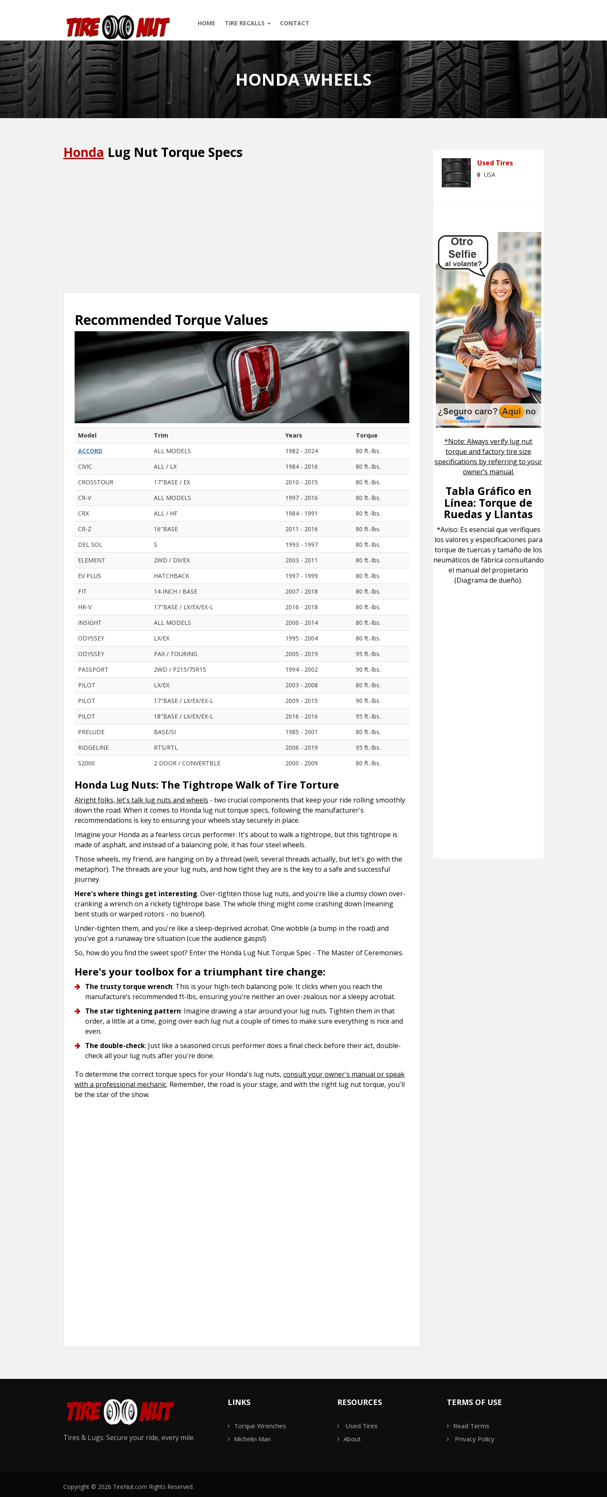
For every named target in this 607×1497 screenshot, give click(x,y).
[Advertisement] (242, 227)
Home (206, 23)
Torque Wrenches (260, 1425)
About (352, 1439)
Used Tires (495, 163)
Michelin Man (252, 1439)
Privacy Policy (474, 1439)
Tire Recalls (248, 23)
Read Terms (471, 1425)
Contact (294, 23)
